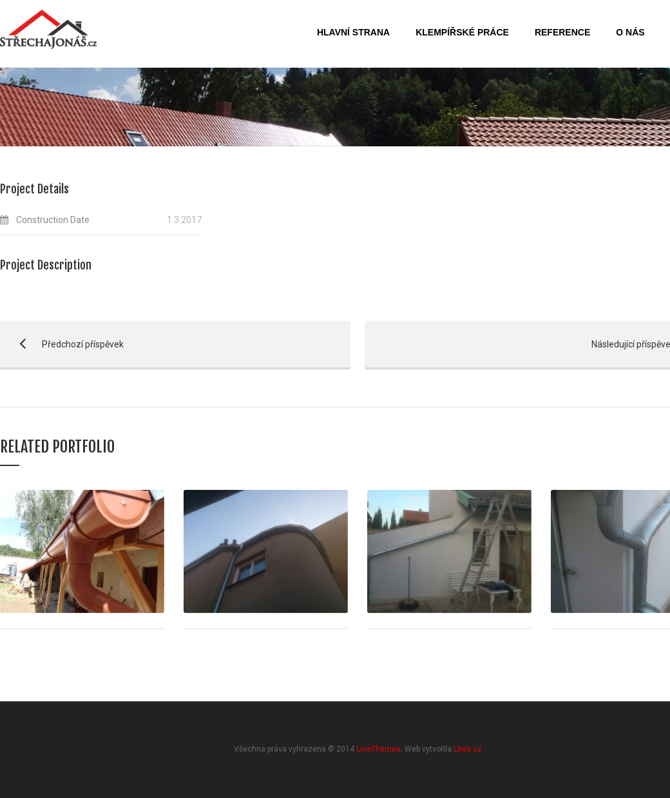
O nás (630, 32)
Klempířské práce (462, 32)
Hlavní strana (353, 32)
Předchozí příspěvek (62, 344)
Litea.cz (468, 749)
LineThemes (378, 749)
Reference (562, 32)
